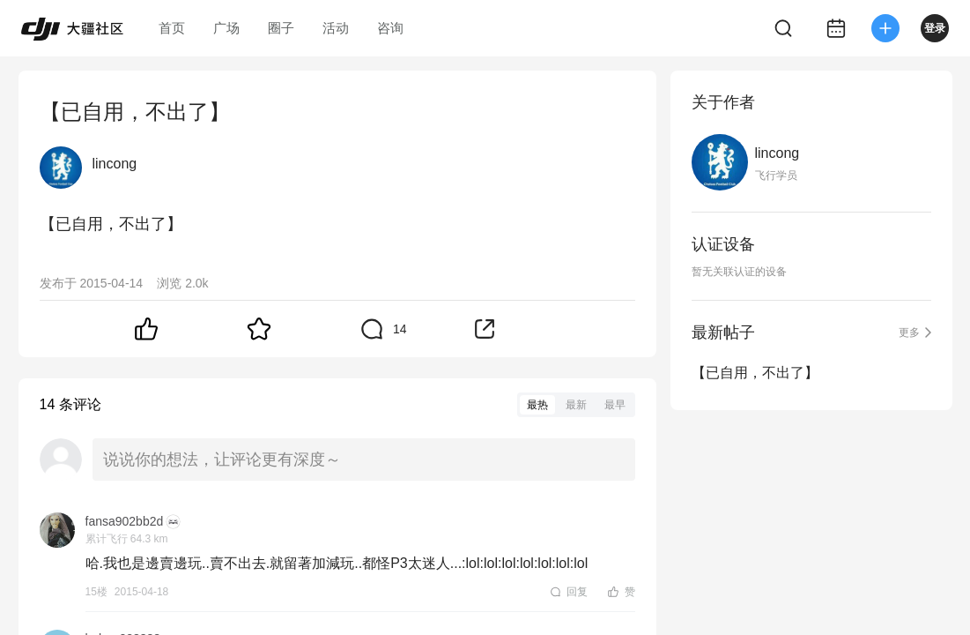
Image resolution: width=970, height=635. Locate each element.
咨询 (390, 27)
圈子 (281, 27)
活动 (335, 27)
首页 (172, 27)
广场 (226, 27)
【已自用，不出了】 (755, 372)
